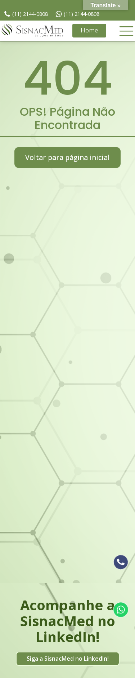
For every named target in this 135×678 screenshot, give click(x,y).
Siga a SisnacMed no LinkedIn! (68, 659)
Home (89, 30)
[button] (126, 30)
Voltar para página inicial (67, 157)
